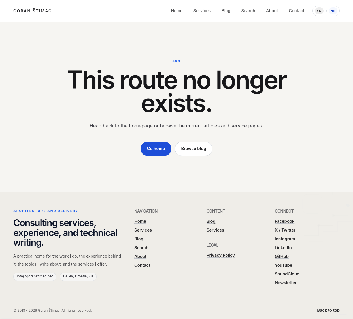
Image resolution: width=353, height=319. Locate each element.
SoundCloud (287, 274)
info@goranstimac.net (35, 276)
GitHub (282, 256)
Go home (156, 148)
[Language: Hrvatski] (326, 11)
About (272, 10)
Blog (226, 10)
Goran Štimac (32, 10)
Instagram (285, 238)
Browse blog (193, 148)
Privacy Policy (221, 255)
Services (202, 10)
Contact (296, 10)
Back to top (328, 310)
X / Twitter (285, 230)
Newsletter (286, 282)
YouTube (283, 265)
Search (248, 10)
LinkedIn (283, 247)
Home (177, 10)
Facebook (285, 221)
